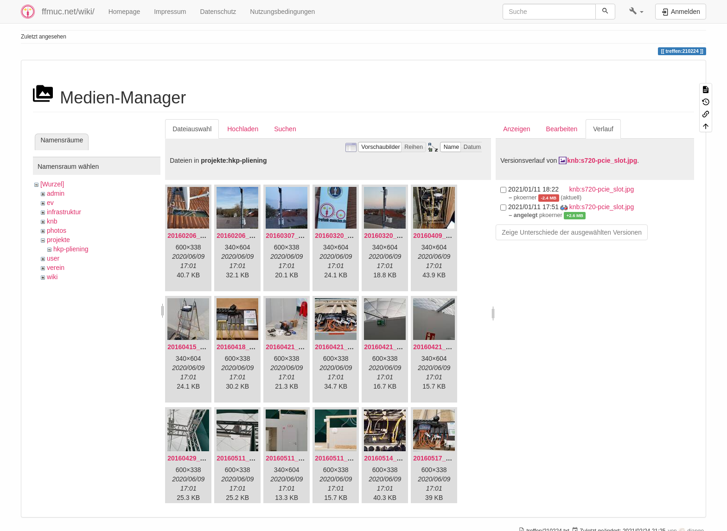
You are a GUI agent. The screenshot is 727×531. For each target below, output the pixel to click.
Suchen (285, 129)
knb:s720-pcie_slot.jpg (602, 160)
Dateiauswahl (191, 129)
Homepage (124, 11)
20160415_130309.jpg (200, 347)
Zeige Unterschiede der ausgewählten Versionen (572, 232)
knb (52, 221)
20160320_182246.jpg (397, 235)
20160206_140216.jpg (249, 235)
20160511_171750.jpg (348, 458)
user (53, 258)
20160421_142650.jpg (299, 347)
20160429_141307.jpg (200, 458)
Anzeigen (516, 129)
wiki (52, 277)
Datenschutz (218, 11)
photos (56, 230)
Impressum (170, 11)
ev (50, 202)
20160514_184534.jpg (397, 458)
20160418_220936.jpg (249, 347)
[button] (636, 11)
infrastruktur (64, 212)
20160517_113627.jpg (446, 458)
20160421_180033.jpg (348, 347)
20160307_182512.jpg (299, 235)
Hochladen (242, 129)
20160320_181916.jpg (348, 235)
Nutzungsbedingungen (282, 11)
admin (55, 193)
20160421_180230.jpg (446, 347)
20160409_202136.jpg (446, 235)
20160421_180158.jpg (397, 347)
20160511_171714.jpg (299, 458)
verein (55, 267)
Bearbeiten (562, 129)
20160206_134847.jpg (200, 235)
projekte (58, 239)
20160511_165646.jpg (249, 458)
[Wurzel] (52, 184)
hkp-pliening (71, 249)
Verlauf (603, 129)
